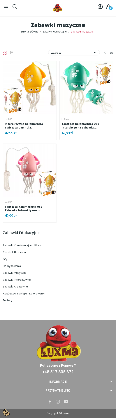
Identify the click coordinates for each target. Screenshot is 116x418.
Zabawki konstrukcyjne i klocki (22, 245)
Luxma (8, 119)
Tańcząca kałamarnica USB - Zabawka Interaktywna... (24, 208)
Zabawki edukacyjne (21, 233)
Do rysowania (12, 266)
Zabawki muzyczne (15, 272)
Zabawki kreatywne (15, 286)
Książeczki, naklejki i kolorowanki (24, 293)
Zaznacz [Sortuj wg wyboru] (74, 52)
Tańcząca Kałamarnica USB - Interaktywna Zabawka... (81, 125)
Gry (5, 259)
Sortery (7, 300)
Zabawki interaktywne (17, 279)
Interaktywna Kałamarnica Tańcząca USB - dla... (24, 125)
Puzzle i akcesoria (14, 252)
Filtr (110, 53)
